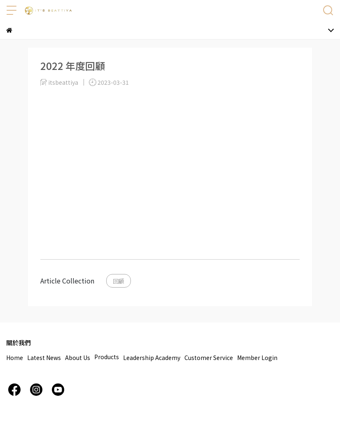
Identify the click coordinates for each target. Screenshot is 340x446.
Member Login (257, 357)
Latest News (44, 357)
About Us (77, 357)
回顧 (118, 280)
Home (14, 357)
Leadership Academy (151, 357)
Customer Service (208, 357)
